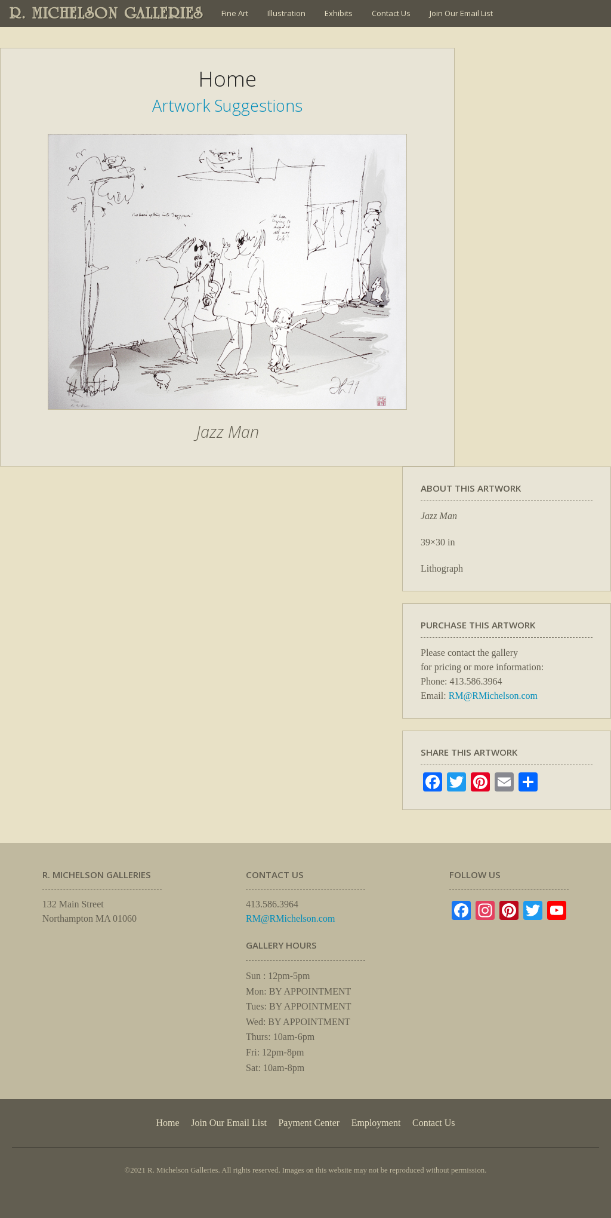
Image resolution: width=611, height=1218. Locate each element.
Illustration (286, 13)
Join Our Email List (461, 13)
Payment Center (309, 1123)
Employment (376, 1123)
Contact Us (391, 13)
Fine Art (234, 13)
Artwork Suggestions (227, 105)
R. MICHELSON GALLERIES (106, 13)
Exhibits (339, 13)
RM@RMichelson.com (493, 696)
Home (167, 1123)
